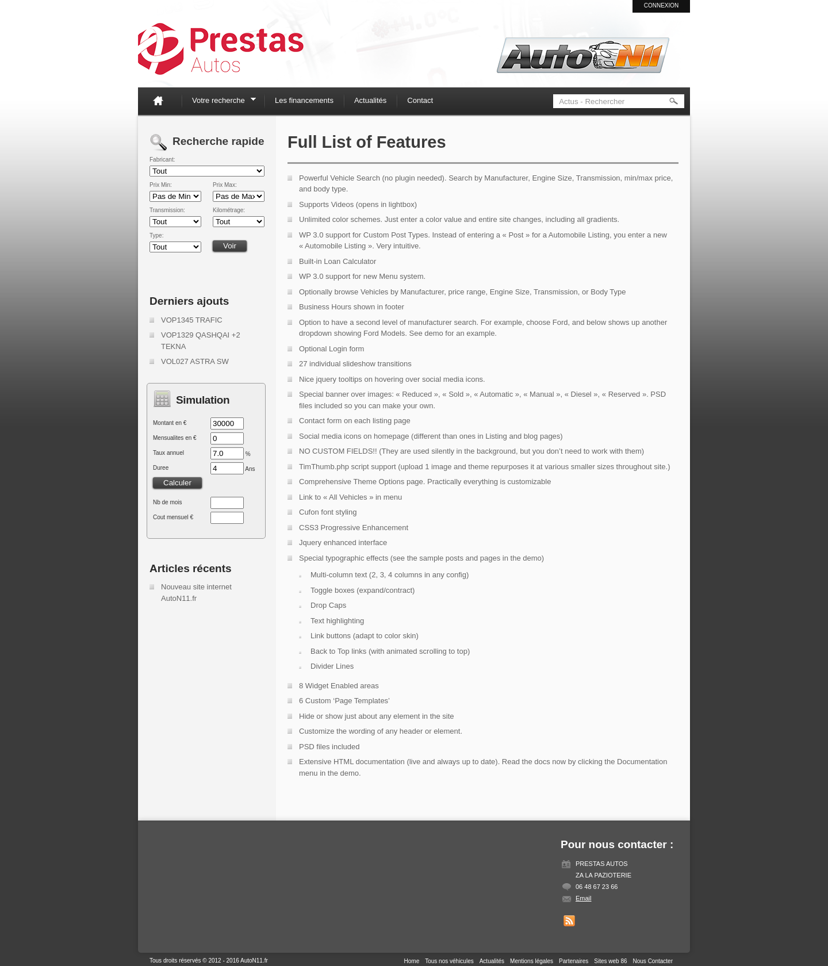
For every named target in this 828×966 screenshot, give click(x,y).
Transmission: (167, 210)
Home (162, 100)
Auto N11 (221, 49)
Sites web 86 (610, 961)
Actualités (370, 100)
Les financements (304, 100)
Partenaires (573, 961)
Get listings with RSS (569, 921)
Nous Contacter (653, 961)
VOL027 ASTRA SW (195, 361)
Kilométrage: (229, 210)
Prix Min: (161, 185)
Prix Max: (225, 185)
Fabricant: (162, 160)
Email (584, 898)
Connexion (661, 5)
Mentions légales (531, 961)
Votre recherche (220, 102)
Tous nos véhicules (449, 961)
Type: (156, 236)
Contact (420, 100)
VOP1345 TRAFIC (192, 320)
